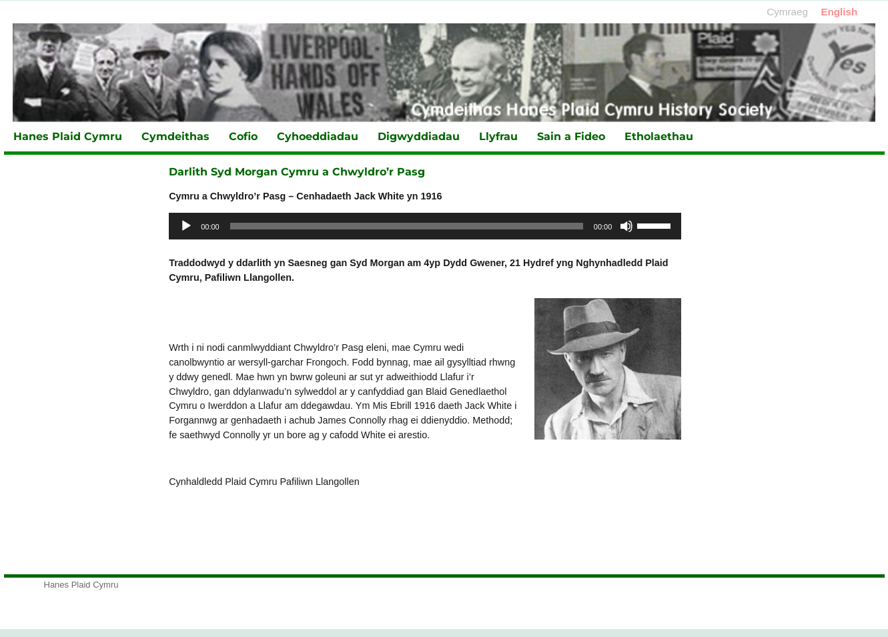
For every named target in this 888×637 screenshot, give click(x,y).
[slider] (406, 226)
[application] (425, 226)
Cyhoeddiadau (317, 136)
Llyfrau (498, 136)
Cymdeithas (175, 136)
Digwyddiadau (419, 136)
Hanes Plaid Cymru (67, 136)
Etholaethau (658, 136)
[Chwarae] (186, 226)
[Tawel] (626, 226)
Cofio (243, 136)
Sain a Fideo (571, 136)
